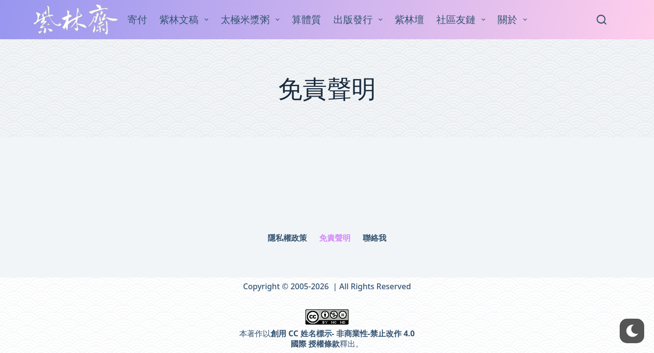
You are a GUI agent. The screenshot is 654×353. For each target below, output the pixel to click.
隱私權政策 (287, 238)
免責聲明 (335, 238)
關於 (514, 19)
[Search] (601, 20)
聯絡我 (374, 238)
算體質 (306, 19)
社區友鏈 (462, 19)
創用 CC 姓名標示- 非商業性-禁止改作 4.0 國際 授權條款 (343, 338)
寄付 (137, 19)
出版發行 (359, 19)
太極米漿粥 (252, 19)
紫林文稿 (185, 19)
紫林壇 (409, 19)
